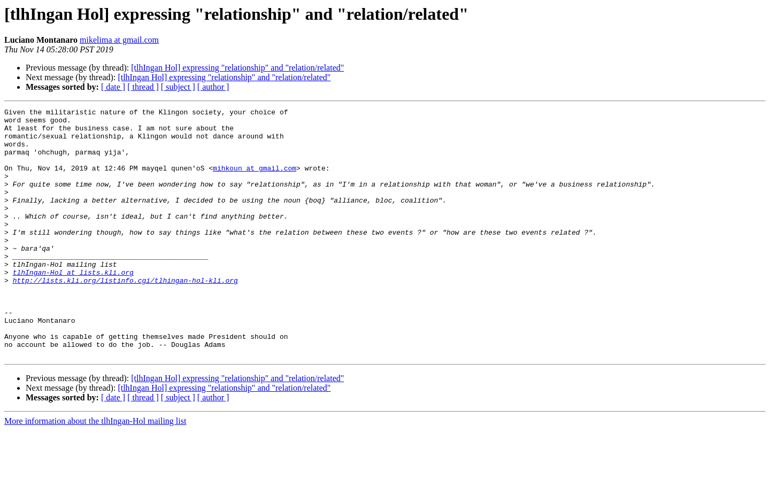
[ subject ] (178, 86)
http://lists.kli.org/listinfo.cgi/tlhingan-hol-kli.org (125, 315)
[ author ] (213, 86)
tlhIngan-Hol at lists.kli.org (73, 306)
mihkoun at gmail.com (254, 180)
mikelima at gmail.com (119, 39)
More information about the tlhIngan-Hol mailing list (95, 470)
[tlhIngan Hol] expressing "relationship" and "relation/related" (237, 67)
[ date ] (113, 86)
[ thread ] (143, 86)
